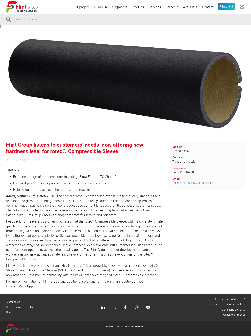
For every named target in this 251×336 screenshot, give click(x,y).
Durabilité (101, 7)
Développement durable (20, 307)
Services (155, 7)
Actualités (190, 7)
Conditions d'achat (234, 314)
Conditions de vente (233, 309)
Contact (208, 7)
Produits (138, 7)
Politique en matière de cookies (226, 304)
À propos (83, 7)
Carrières (172, 7)
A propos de (13, 302)
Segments (119, 7)
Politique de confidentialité (229, 299)
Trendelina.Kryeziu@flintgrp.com (192, 182)
